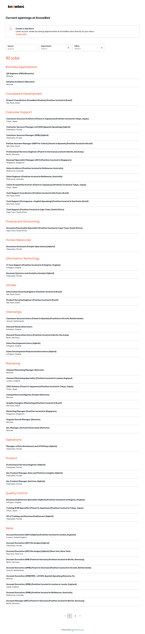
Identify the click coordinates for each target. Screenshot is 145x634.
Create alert (21, 34)
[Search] (21, 49)
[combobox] (74, 49)
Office (76, 46)
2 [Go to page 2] (75, 616)
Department (46, 46)
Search (11, 46)
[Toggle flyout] (68, 48)
